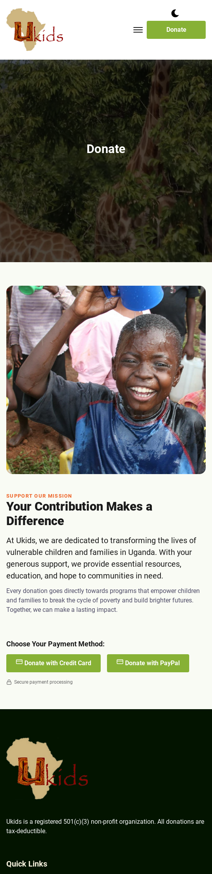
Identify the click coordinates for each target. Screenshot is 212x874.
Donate (176, 29)
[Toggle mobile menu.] (138, 29)
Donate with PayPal (148, 662)
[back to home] (35, 30)
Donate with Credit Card (53, 662)
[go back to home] (47, 770)
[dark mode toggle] (175, 13)
